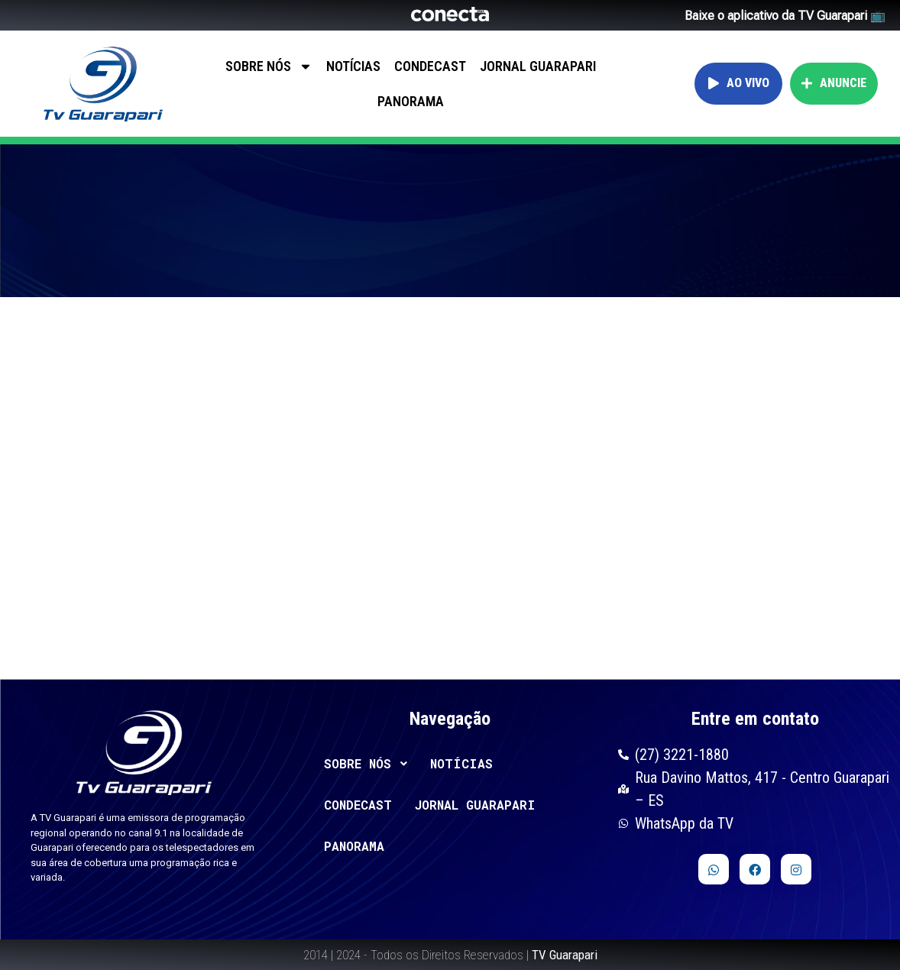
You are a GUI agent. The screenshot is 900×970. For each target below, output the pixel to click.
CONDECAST (430, 66)
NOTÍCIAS (353, 66)
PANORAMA (410, 101)
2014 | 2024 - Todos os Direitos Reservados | (450, 954)
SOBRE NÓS (268, 66)
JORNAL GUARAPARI (538, 66)
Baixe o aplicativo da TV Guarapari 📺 (785, 15)
